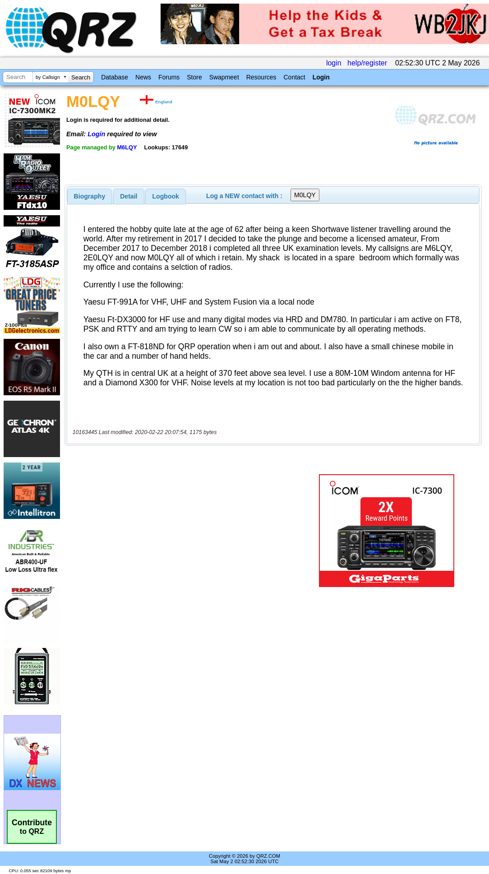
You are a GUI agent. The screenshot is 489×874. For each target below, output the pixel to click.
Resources (261, 77)
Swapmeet (224, 77)
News (143, 77)
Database (114, 77)
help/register (367, 63)
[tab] (89, 196)
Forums (169, 77)
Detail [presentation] (128, 196)
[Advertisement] (185, 530)
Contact (294, 77)
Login (321, 77)
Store (194, 77)
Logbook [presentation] (165, 196)
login (333, 63)
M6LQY (127, 147)
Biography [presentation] (90, 196)
